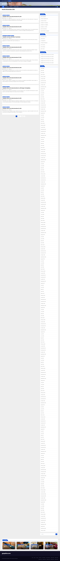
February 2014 (43, 368)
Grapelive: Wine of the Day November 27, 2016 (12, 57)
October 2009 (43, 473)
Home (32, 557)
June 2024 (42, 117)
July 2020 (42, 212)
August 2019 (43, 234)
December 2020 (43, 202)
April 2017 (42, 291)
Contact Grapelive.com (44, 18)
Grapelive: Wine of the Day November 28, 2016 (12, 47)
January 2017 (43, 297)
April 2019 (42, 242)
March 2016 (42, 317)
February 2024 (43, 125)
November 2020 (43, 204)
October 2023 (43, 133)
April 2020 (42, 218)
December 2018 (43, 250)
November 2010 (43, 447)
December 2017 (43, 275)
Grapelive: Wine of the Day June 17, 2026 (47, 60)
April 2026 (42, 72)
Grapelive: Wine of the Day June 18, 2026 (47, 58)
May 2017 (42, 289)
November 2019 (43, 228)
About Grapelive (43, 16)
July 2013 (42, 382)
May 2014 (42, 362)
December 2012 (43, 396)
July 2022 (42, 163)
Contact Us (40, 557)
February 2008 (43, 514)
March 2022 (43, 171)
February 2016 (43, 319)
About (11, 6)
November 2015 (43, 325)
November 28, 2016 (6, 48)
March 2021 (42, 196)
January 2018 (43, 273)
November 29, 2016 (6, 28)
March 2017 (42, 293)
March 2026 (43, 74)
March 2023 (43, 147)
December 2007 (43, 518)
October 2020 (43, 206)
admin (10, 28)
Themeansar (16, 558)
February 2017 (43, 295)
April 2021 (42, 194)
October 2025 (43, 84)
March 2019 (42, 244)
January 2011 (43, 443)
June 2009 (42, 481)
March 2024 (43, 123)
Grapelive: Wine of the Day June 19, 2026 (47, 56)
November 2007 (43, 520)
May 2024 (42, 119)
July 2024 (42, 115)
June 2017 (42, 287)
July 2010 (42, 455)
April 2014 (42, 364)
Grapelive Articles (43, 20)
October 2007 (43, 522)
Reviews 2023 (48, 559)
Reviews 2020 (56, 557)
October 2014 (43, 352)
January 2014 (43, 370)
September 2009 (43, 475)
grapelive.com (6, 4)
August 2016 (43, 307)
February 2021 (43, 198)
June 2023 (42, 141)
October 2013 (43, 376)
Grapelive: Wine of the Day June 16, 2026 (47, 62)
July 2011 (42, 431)
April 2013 (42, 388)
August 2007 (43, 526)
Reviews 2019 (52, 557)
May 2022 (42, 167)
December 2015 (43, 323)
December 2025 (43, 80)
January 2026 (43, 78)
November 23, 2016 (6, 99)
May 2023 (42, 143)
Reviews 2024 (52, 559)
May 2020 (42, 216)
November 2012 (43, 398)
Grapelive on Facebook (44, 22)
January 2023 (43, 151)
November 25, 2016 (6, 79)
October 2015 (43, 327)
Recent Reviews (48, 557)
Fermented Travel (5, 35)
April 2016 (42, 315)
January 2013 (43, 394)
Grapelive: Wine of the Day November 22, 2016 (12, 108)
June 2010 (42, 457)
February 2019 (43, 246)
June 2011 (42, 433)
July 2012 (42, 406)
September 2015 (43, 329)
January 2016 (43, 321)
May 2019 (42, 240)
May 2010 (42, 459)
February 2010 (43, 465)
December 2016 (43, 299)
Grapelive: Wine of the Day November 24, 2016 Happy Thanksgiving (16, 88)
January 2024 (43, 127)
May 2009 (42, 483)
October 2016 (43, 303)
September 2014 (43, 354)
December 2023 (43, 129)
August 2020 (43, 210)
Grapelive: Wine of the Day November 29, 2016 (12, 26)
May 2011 (42, 435)
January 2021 (43, 200)
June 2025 (42, 92)
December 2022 (43, 153)
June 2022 (42, 165)
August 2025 (43, 88)
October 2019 (43, 230)
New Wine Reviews (44, 28)
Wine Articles (4, 25)
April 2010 (42, 461)
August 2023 (43, 137)
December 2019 (43, 226)
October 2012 (43, 400)
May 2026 (42, 70)
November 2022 (43, 155)
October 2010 (43, 449)
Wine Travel (12, 35)
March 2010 (42, 463)
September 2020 (43, 208)
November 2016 (43, 301)
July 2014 (42, 358)
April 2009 (42, 485)
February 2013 (43, 392)
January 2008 (43, 516)
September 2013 (43, 378)
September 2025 (43, 86)
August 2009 (43, 477)
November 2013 (43, 374)
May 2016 (42, 313)
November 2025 (43, 82)
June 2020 (42, 214)
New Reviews (43, 557)
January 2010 (43, 467)
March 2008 (43, 512)
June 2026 (42, 68)
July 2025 (42, 90)
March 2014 (42, 366)
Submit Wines (16, 6)
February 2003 (43, 530)
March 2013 (42, 390)
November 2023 (43, 131)
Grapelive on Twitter (44, 26)
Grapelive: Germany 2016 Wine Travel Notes (11, 36)
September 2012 (43, 402)
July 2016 (42, 309)
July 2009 (42, 479)
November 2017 (43, 277)
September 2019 (43, 232)
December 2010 (43, 445)
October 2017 (43, 279)
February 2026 (43, 76)
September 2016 (43, 305)
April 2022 (42, 169)
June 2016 (42, 311)
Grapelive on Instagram (44, 24)
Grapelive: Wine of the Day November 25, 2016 (12, 77)
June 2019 (42, 238)
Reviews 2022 (44, 559)
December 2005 (43, 528)
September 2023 (43, 135)
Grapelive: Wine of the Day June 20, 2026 (47, 54)
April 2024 (42, 121)
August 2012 (43, 404)
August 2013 (43, 380)
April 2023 (42, 145)
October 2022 (43, 157)
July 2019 (42, 236)
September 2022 (43, 159)
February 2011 (43, 441)
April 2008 (42, 510)
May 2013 (42, 386)
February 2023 (43, 149)
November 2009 (43, 471)
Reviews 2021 (40, 559)
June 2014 (42, 360)
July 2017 (42, 285)
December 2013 (43, 372)
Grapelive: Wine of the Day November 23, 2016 (12, 98)
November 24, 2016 (6, 89)
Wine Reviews (7, 25)
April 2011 (42, 437)
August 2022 (43, 161)
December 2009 (43, 469)
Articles (6, 6)
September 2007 (43, 524)
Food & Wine (43, 38)
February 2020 (43, 222)
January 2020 (43, 224)
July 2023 (42, 139)
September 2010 (43, 451)
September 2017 (43, 281)
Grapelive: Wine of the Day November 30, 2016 (12, 16)
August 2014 (43, 356)
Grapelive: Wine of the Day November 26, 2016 (12, 67)
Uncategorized (43, 40)
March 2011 (42, 439)
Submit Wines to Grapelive (45, 30)
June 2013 (42, 384)
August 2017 (43, 283)
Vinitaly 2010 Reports (44, 42)
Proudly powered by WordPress (6, 558)
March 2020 (43, 220)
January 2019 (43, 248)
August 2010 (43, 453)
